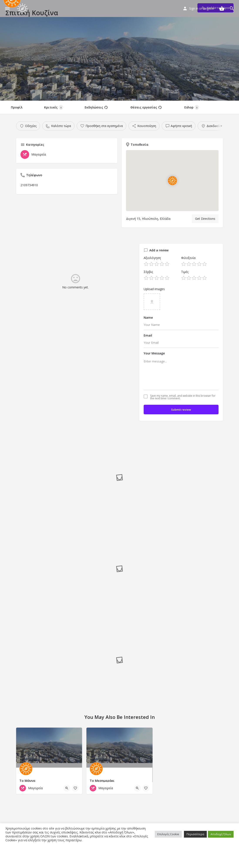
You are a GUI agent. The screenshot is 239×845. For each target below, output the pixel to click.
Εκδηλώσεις (96, 107)
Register (209, 8)
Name (148, 317)
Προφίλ (16, 107)
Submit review (181, 409)
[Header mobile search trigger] (232, 8)
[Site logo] (23, 8)
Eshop (191, 107)
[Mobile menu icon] (7, 9)
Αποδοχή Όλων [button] (220, 834)
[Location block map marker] (172, 180)
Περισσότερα (195, 834)
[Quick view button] (66, 788)
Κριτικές (53, 107)
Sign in (193, 8)
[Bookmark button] (75, 788)
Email (148, 335)
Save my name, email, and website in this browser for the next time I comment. (182, 397)
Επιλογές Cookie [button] (168, 834)
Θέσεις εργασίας (146, 107)
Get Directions (205, 219)
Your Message (154, 353)
